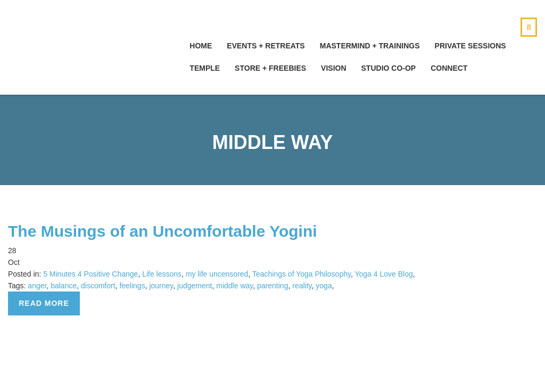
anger (37, 285)
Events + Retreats (265, 45)
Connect (449, 68)
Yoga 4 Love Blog (383, 274)
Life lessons (161, 274)
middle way (234, 285)
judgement (194, 285)
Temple (204, 68)
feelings (132, 285)
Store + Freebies (270, 68)
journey (161, 285)
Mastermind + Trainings (370, 45)
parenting (272, 285)
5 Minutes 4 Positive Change (90, 274)
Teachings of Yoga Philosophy (301, 274)
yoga (324, 285)
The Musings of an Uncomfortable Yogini (162, 231)
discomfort (98, 285)
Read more (44, 303)
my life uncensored (217, 274)
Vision (333, 68)
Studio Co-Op (388, 68)
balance (64, 285)
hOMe (200, 45)
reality (301, 285)
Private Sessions (470, 45)
